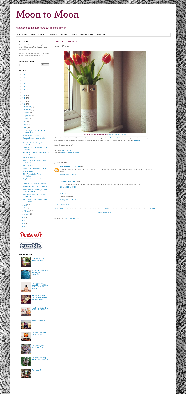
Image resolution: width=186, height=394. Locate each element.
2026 (24, 74)
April (25, 205)
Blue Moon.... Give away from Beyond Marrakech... (40, 272)
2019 (24, 86)
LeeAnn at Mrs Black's (68, 181)
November (27, 110)
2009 (24, 227)
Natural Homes (101, 34)
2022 (24, 77)
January (26, 214)
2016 (24, 95)
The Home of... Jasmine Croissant (34, 184)
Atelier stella (64, 152)
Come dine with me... (30, 157)
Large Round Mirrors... (31, 135)
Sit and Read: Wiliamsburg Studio (34, 168)
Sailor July (64, 194)
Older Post (152, 209)
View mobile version (105, 213)
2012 (24, 218)
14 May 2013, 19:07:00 (68, 187)
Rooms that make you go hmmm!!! (35, 187)
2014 (24, 101)
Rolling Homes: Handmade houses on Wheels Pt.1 (35, 200)
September (27, 116)
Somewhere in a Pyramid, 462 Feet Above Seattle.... (35, 191)
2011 (24, 221)
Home (105, 209)
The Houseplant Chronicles (70, 166)
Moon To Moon (22, 34)
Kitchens (74, 34)
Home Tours (42, 34)
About (33, 34)
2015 (24, 98)
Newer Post (59, 209)
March (26, 208)
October (26, 113)
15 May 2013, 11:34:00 (68, 200)
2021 (24, 80)
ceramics (71, 152)
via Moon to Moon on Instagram (117, 134)
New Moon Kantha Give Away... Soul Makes (40, 309)
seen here (138, 140)
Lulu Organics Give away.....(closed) (38, 259)
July (25, 122)
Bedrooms (53, 34)
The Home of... (37, 370)
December (27, 107)
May (25, 128)
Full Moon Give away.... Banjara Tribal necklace (40, 358)
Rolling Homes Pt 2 (29, 165)
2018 (24, 89)
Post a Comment (63, 204)
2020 (24, 83)
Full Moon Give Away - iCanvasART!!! (39, 333)
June (25, 125)
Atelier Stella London (117, 138)
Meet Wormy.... (28, 171)
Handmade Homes (86, 34)
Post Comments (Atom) (72, 218)
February (27, 211)
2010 (24, 224)
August (26, 119)
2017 (24, 92)
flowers (77, 152)
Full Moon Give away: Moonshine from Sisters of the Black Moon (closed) (40, 286)
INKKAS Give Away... (39, 320)
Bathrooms (63, 34)
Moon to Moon (47, 14)
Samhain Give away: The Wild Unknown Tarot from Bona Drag (40, 297)
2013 (24, 104)
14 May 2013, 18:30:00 (68, 174)
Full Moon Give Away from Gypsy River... (39, 346)
